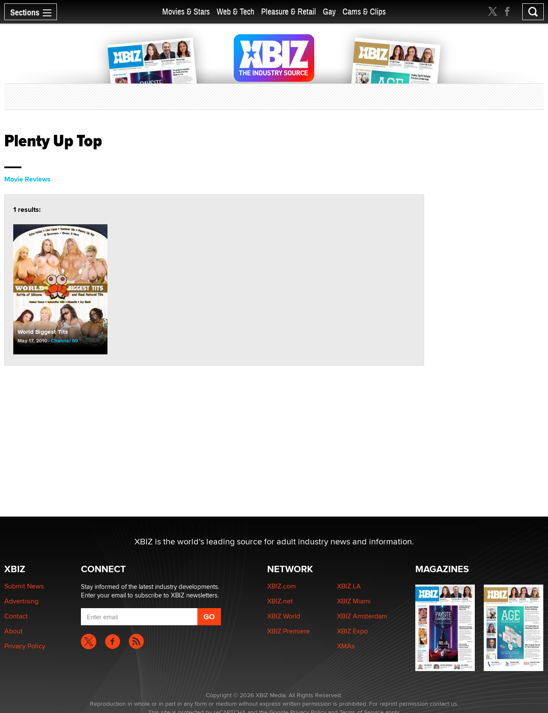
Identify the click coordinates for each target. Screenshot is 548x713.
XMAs (345, 646)
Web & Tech (235, 11)
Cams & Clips (364, 11)
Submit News (24, 586)
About (13, 631)
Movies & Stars (186, 11)
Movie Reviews (27, 179)
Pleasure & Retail (288, 11)
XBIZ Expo (352, 631)
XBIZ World (283, 616)
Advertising (21, 601)
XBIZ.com (281, 586)
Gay (329, 11)
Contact (16, 616)
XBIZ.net (280, 601)
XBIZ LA (349, 586)
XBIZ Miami (354, 601)
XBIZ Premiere (288, 631)
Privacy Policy (24, 646)
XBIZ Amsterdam (362, 616)
